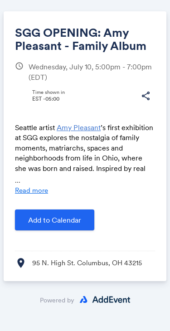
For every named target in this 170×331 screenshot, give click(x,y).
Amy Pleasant (79, 127)
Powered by (57, 300)
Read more (31, 190)
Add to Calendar (54, 219)
